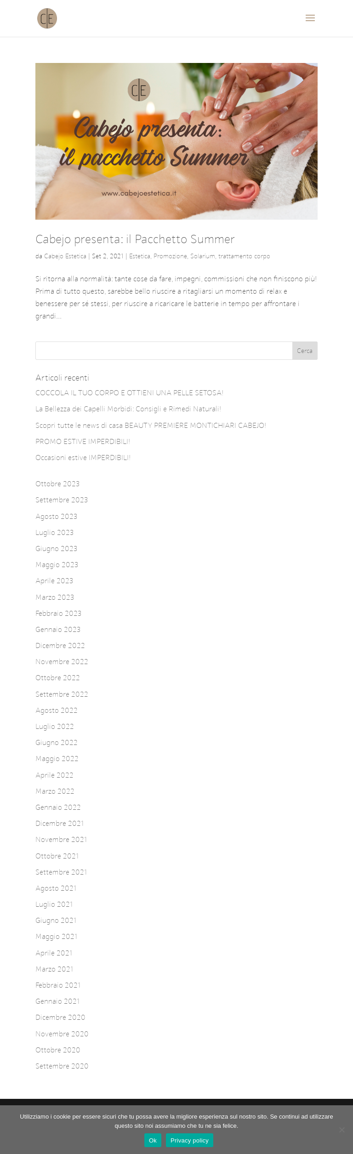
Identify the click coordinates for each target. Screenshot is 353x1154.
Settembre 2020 (62, 1066)
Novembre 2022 (61, 661)
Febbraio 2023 (58, 613)
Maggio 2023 (57, 564)
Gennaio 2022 (58, 807)
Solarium (202, 256)
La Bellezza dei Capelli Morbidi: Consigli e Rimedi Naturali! (128, 409)
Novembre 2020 (62, 1034)
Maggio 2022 (57, 758)
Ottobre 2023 (57, 484)
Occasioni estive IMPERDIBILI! (83, 457)
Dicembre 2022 (60, 645)
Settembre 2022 (61, 694)
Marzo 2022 (54, 791)
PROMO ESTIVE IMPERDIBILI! (82, 441)
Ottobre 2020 (57, 1050)
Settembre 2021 (61, 872)
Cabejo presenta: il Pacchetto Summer (135, 239)
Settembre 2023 (61, 500)
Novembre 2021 (61, 839)
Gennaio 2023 (58, 629)
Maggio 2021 (56, 936)
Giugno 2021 (56, 920)
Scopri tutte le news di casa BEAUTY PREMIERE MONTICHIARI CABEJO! (150, 425)
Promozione (170, 256)
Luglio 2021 (54, 904)
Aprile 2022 (54, 775)
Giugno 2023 (56, 548)
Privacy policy (190, 1140)
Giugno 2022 (56, 742)
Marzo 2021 (54, 969)
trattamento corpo (244, 256)
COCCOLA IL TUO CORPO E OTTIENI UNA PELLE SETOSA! (129, 393)
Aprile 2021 (54, 953)
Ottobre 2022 (57, 677)
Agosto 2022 (56, 710)
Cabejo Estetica (65, 256)
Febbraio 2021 (58, 985)
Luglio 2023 (54, 532)
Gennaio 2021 (57, 1001)
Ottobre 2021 (57, 856)
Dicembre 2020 (60, 1017)
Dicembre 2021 (59, 823)
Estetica (139, 256)
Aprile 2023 (54, 581)
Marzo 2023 (54, 597)
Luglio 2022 (54, 726)
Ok (153, 1140)
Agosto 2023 (56, 516)
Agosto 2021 (56, 888)
